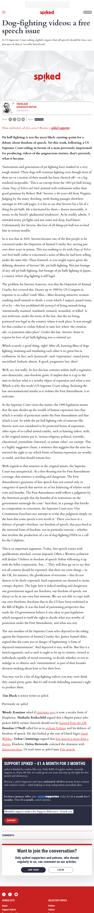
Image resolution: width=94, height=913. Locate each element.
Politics (39, 119)
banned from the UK (72, 723)
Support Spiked (9, 909)
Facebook (4, 894)
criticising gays (46, 712)
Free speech (67, 749)
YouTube (16, 894)
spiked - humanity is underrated (47, 12)
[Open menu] (3, 12)
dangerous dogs (12, 749)
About (4, 905)
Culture (51, 909)
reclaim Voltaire (56, 728)
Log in (87, 12)
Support (11, 820)
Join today (33, 870)
